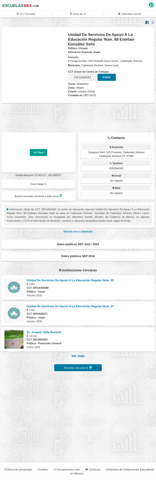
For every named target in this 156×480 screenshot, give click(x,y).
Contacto (93, 469)
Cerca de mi (78, 13)
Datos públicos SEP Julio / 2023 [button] (78, 244)
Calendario (129, 13)
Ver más (78, 356)
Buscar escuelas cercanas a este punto (38, 196)
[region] (34, 57)
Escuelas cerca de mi (78, 367)
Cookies (43, 469)
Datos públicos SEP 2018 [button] (78, 256)
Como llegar (38, 184)
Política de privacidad (18, 469)
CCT (26, 13)
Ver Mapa (38, 152)
